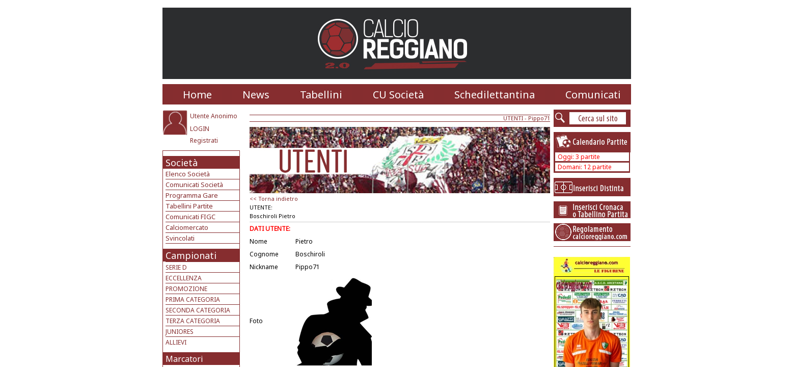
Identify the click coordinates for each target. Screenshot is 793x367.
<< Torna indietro (274, 198)
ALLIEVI (176, 342)
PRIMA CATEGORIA (193, 299)
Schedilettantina (494, 94)
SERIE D (176, 267)
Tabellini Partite (189, 206)
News (255, 94)
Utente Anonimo (213, 116)
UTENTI (513, 118)
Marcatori (184, 358)
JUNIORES (180, 331)
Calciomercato (187, 227)
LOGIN (199, 128)
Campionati (191, 255)
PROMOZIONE (186, 288)
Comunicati (593, 94)
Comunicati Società (194, 184)
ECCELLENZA (184, 278)
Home (197, 94)
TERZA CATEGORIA (193, 321)
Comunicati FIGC (190, 216)
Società (182, 162)
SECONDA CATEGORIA (198, 310)
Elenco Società (188, 173)
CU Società (398, 94)
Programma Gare (192, 195)
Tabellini (321, 94)
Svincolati (180, 238)
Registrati (204, 140)
